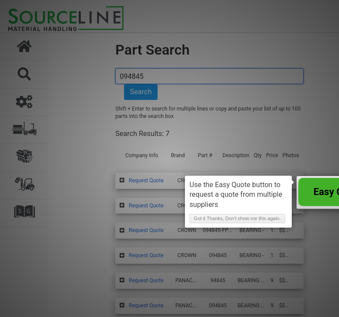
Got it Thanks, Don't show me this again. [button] (237, 218)
